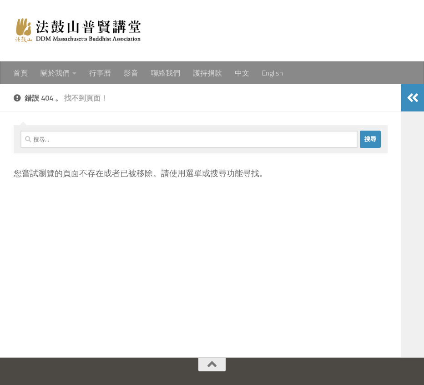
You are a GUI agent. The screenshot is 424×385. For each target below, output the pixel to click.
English (272, 72)
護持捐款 (207, 72)
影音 (131, 72)
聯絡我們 (165, 72)
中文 (242, 72)
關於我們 (55, 72)
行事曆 (100, 72)
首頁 (20, 72)
